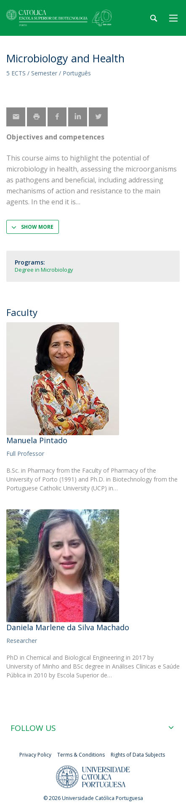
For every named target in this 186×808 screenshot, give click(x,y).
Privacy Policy (35, 754)
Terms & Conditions (81, 754)
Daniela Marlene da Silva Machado (67, 627)
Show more (37, 226)
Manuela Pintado (36, 440)
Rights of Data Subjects (138, 754)
